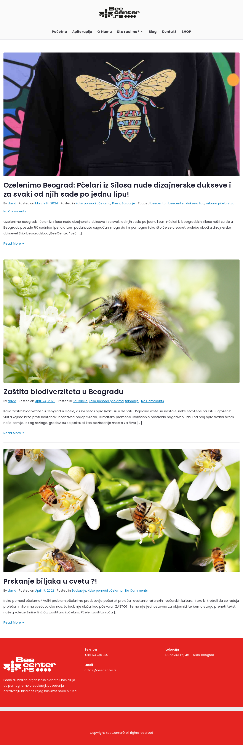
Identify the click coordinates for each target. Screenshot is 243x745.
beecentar (158, 203)
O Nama (104, 31)
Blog (153, 31)
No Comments (14, 211)
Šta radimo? (130, 32)
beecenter (176, 203)
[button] (141, 32)
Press (116, 203)
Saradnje (128, 203)
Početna (59, 31)
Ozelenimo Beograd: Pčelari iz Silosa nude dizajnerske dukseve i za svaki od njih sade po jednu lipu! (117, 189)
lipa (202, 203)
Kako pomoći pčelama (93, 203)
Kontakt (169, 31)
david (12, 203)
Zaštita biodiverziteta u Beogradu (63, 391)
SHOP (186, 31)
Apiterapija (82, 31)
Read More (13, 243)
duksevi (192, 203)
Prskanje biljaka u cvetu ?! (50, 581)
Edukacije (80, 401)
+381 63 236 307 (97, 655)
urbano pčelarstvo (220, 203)
